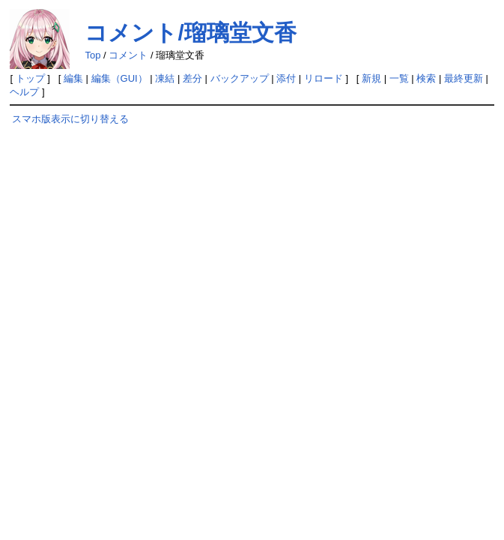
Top (92, 55)
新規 (371, 78)
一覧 (399, 78)
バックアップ (239, 78)
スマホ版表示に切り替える (70, 118)
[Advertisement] (105, 253)
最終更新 (463, 78)
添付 (286, 78)
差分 (192, 78)
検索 (426, 78)
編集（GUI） (119, 78)
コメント (128, 55)
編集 (73, 78)
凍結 (164, 78)
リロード (323, 78)
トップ (30, 78)
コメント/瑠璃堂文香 (190, 32)
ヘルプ (24, 92)
